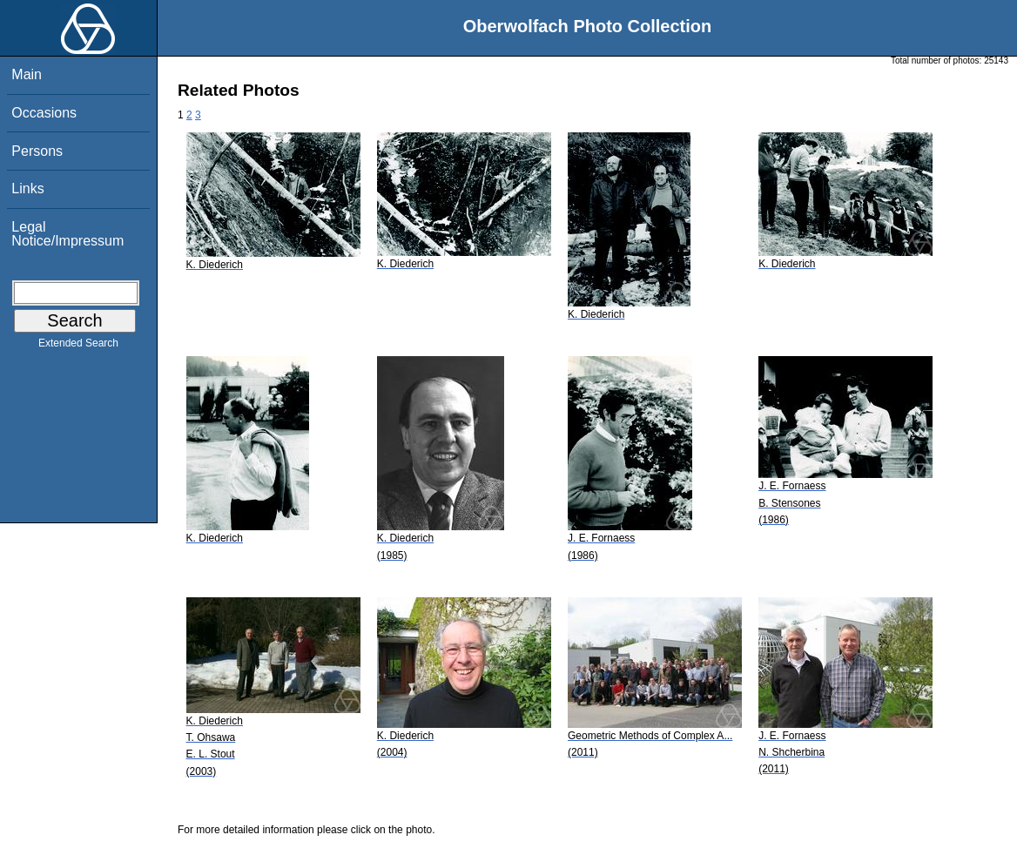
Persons (37, 151)
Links (27, 188)
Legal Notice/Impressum (67, 233)
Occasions (44, 112)
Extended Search (78, 346)
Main (26, 74)
